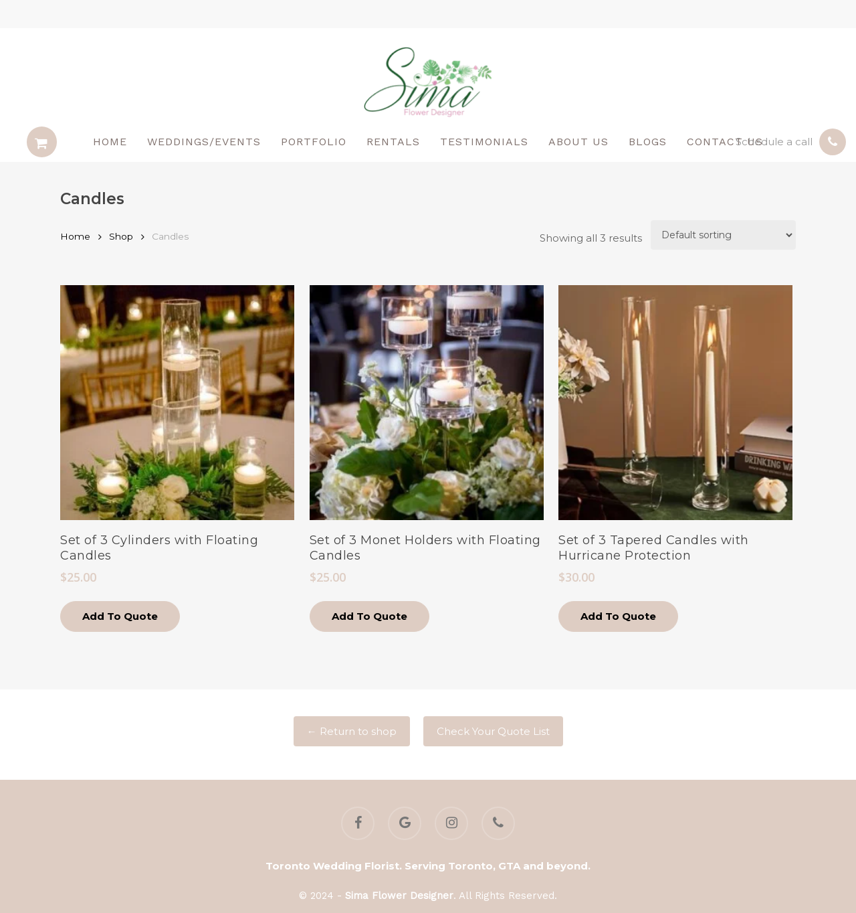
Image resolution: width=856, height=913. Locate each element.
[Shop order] (723, 235)
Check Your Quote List (493, 731)
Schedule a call (774, 141)
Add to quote (120, 616)
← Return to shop (352, 731)
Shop (121, 236)
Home (75, 236)
